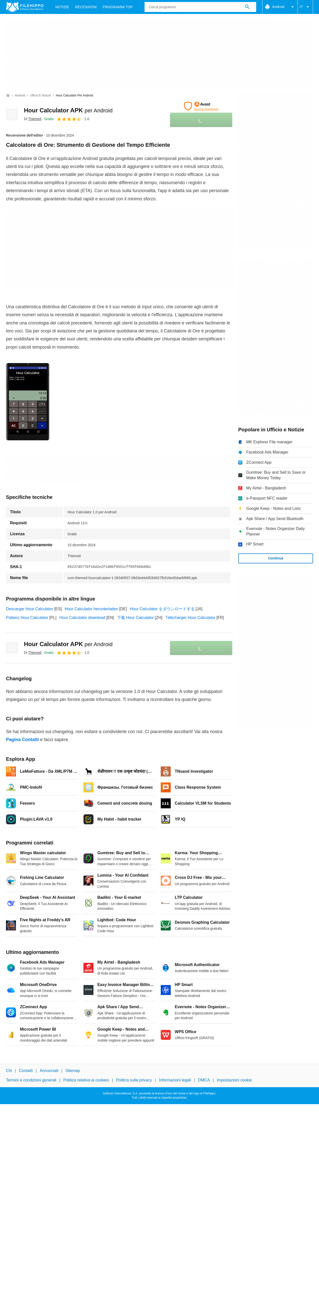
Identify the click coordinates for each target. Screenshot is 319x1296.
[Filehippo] (24, 7)
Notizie (62, 7)
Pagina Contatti (22, 739)
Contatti (26, 1070)
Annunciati (49, 1070)
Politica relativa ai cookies (86, 1080)
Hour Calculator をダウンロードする (162, 609)
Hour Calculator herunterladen (91, 609)
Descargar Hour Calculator (29, 609)
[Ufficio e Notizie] (40, 95)
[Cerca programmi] (247, 7)
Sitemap (72, 1070)
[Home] (8, 95)
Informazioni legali (175, 1080)
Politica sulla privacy (134, 1080)
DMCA (204, 1080)
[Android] (20, 95)
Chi (9, 1070)
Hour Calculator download (82, 617)
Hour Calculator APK (68, 110)
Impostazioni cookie (234, 1080)
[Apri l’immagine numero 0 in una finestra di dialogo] (27, 401)
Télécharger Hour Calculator (190, 617)
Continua (275, 558)
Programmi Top (118, 7)
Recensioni (86, 7)
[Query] (200, 7)
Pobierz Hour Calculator (27, 617)
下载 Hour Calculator (135, 617)
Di (32, 119)
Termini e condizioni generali (31, 1080)
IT (305, 7)
